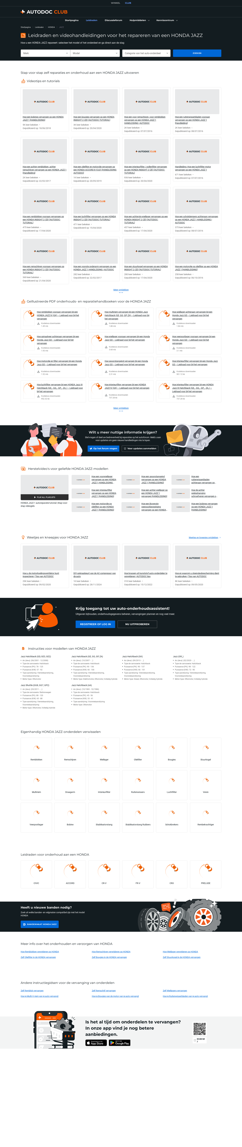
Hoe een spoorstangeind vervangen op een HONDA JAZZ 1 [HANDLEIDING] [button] (153, 479)
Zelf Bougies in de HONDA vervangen (109, 957)
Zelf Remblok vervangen (32, 990)
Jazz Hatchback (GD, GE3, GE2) (36, 656)
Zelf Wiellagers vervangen (175, 990)
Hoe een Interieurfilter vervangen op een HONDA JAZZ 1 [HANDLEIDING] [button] (104, 493)
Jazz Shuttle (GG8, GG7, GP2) (35, 685)
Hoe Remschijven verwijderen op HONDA (111, 951)
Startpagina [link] (26, 27)
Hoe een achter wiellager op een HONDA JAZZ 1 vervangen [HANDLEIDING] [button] (154, 493)
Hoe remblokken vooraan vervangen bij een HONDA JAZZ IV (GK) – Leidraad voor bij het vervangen (58, 315)
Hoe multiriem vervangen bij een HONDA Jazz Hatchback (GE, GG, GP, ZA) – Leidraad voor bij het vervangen (127, 315)
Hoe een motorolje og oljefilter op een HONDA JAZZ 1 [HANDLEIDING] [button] (103, 506)
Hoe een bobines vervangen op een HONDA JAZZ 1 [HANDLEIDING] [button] (204, 506)
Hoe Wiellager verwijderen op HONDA (180, 951)
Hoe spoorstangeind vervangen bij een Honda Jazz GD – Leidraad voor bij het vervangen (126, 363)
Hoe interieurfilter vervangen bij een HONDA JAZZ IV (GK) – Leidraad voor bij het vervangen (127, 386)
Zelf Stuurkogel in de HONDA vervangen (181, 957)
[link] (72, 20)
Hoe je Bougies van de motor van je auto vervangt (115, 996)
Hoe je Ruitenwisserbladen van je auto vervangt (185, 996)
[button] (139, 20)
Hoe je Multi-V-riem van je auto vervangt (39, 996)
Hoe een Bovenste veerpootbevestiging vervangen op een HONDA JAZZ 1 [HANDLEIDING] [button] (153, 506)
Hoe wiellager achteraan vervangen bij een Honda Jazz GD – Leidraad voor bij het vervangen (192, 315)
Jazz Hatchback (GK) (132, 656)
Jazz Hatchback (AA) (81, 685)
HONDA (51, 27)
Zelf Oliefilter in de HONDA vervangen (38, 957)
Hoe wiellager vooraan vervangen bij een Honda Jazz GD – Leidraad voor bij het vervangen (127, 338)
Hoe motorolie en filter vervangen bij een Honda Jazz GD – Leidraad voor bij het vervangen (59, 363)
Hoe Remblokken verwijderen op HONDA (40, 951)
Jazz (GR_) (178, 656)
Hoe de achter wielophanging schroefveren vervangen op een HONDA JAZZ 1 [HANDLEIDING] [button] (204, 493)
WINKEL (115, 3)
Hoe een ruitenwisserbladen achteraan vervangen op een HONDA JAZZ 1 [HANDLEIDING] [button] (203, 479)
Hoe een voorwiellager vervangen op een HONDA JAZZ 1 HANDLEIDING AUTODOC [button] (104, 479)
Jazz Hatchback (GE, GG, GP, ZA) (87, 656)
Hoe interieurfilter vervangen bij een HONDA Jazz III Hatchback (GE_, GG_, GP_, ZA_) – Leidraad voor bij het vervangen (193, 388)
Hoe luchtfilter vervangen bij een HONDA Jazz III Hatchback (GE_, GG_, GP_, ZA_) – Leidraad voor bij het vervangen (60, 388)
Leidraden (39, 27)
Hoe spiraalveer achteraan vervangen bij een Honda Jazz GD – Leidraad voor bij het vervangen (58, 340)
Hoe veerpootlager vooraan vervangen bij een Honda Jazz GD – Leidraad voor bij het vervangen (193, 340)
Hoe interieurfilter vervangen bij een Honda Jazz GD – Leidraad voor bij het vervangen (195, 363)
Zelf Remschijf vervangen (104, 990)
